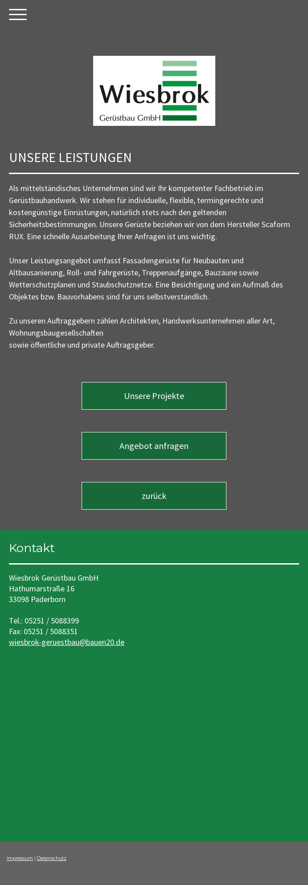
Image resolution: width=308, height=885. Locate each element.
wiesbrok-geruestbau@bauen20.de (66, 642)
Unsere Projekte (154, 395)
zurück (154, 495)
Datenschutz (51, 858)
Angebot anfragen (154, 445)
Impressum (20, 858)
